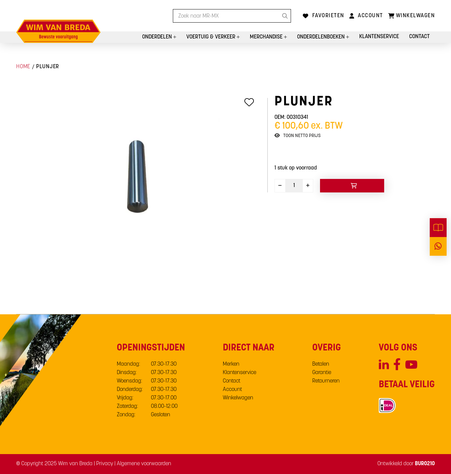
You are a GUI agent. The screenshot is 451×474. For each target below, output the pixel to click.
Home (23, 67)
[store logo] (58, 31)
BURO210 (425, 464)
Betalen (320, 364)
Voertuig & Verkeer (211, 37)
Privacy (104, 464)
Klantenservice (379, 37)
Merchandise (267, 37)
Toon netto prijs (302, 135)
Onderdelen (157, 37)
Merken (231, 364)
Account (370, 16)
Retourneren (326, 381)
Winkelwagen (238, 398)
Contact (419, 37)
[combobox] (232, 16)
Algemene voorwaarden (144, 464)
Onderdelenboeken (321, 37)
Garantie (321, 372)
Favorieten (328, 16)
